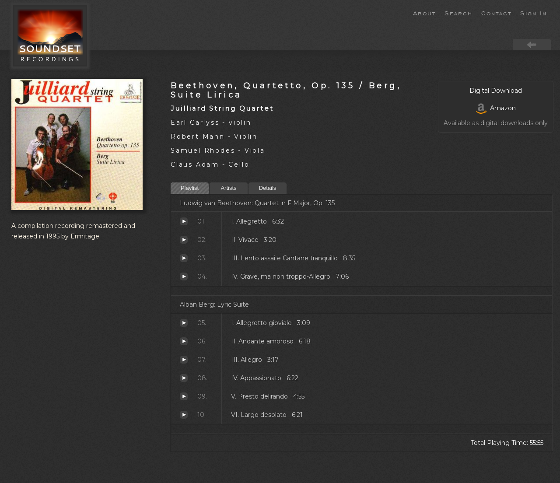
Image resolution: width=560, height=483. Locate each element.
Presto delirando (184, 396)
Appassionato (184, 378)
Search (458, 12)
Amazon (496, 108)
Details (267, 188)
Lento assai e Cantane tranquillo (184, 258)
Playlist (190, 188)
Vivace (184, 240)
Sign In (533, 12)
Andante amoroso (184, 341)
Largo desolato (184, 415)
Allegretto (184, 221)
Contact (496, 12)
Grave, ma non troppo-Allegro (184, 276)
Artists (228, 188)
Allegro (184, 360)
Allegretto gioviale (184, 323)
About (424, 12)
